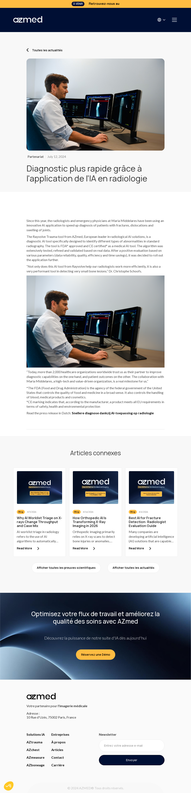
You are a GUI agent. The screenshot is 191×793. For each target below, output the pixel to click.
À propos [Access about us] (58, 742)
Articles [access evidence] (57, 750)
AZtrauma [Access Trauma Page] (34, 742)
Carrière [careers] (57, 765)
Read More (24, 548)
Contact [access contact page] (57, 757)
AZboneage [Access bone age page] (35, 765)
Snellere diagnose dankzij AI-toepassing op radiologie (113, 413)
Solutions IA (35, 734)
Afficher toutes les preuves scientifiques (66, 568)
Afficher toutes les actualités (133, 568)
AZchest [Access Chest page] (33, 750)
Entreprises (60, 734)
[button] (161, 19)
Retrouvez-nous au (104, 3)
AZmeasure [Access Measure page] (35, 757)
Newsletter (108, 734)
